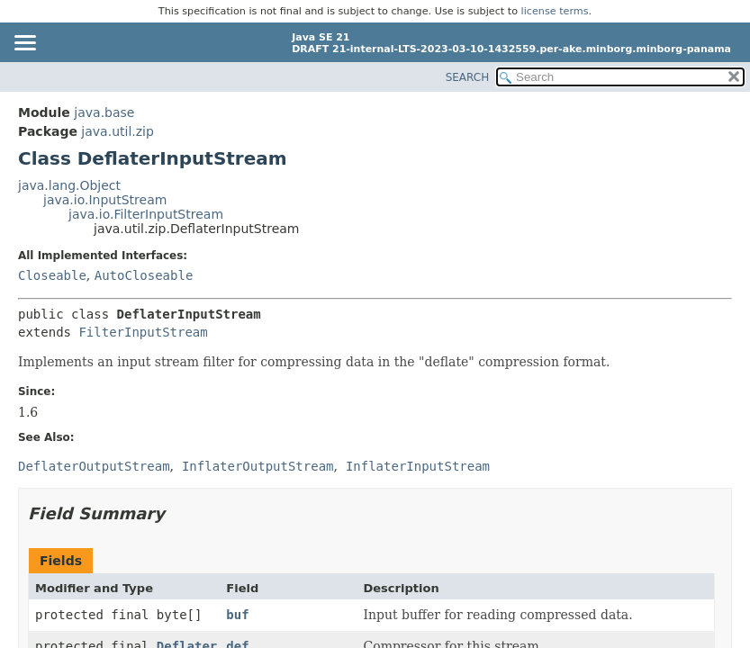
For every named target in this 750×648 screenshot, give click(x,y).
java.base (104, 112)
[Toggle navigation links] (24, 44)
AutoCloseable (144, 275)
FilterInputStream (142, 332)
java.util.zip (117, 131)
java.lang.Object (69, 185)
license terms (555, 11)
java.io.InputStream (105, 200)
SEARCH (468, 77)
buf (237, 615)
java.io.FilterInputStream (145, 214)
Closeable (52, 275)
